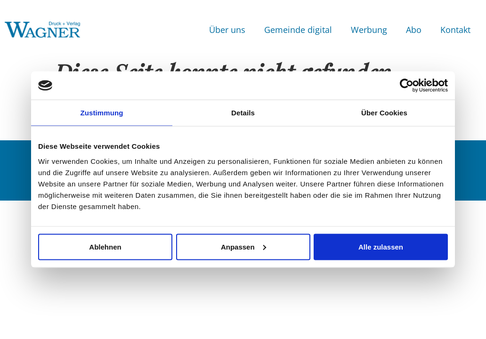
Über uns (227, 29)
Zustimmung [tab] (102, 113)
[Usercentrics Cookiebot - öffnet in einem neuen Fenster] (406, 86)
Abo (413, 29)
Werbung (369, 29)
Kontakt (455, 29)
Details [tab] (243, 113)
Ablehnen (105, 246)
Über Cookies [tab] (384, 113)
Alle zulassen (380, 246)
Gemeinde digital (298, 29)
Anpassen (243, 246)
